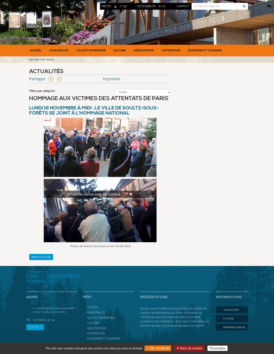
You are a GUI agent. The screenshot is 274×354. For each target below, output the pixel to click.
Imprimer (112, 78)
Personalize (217, 348)
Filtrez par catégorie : (42, 91)
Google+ (59, 79)
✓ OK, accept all (157, 348)
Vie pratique (170, 50)
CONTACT (35, 327)
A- (164, 6)
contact (183, 6)
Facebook (51, 79)
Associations (143, 50)
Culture (119, 50)
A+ (159, 6)
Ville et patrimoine (91, 50)
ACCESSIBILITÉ (146, 6)
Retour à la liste (41, 257)
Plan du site (228, 310)
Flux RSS (226, 318)
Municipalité (58, 50)
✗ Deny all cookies (189, 348)
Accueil (36, 50)
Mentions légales (231, 327)
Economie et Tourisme (205, 50)
